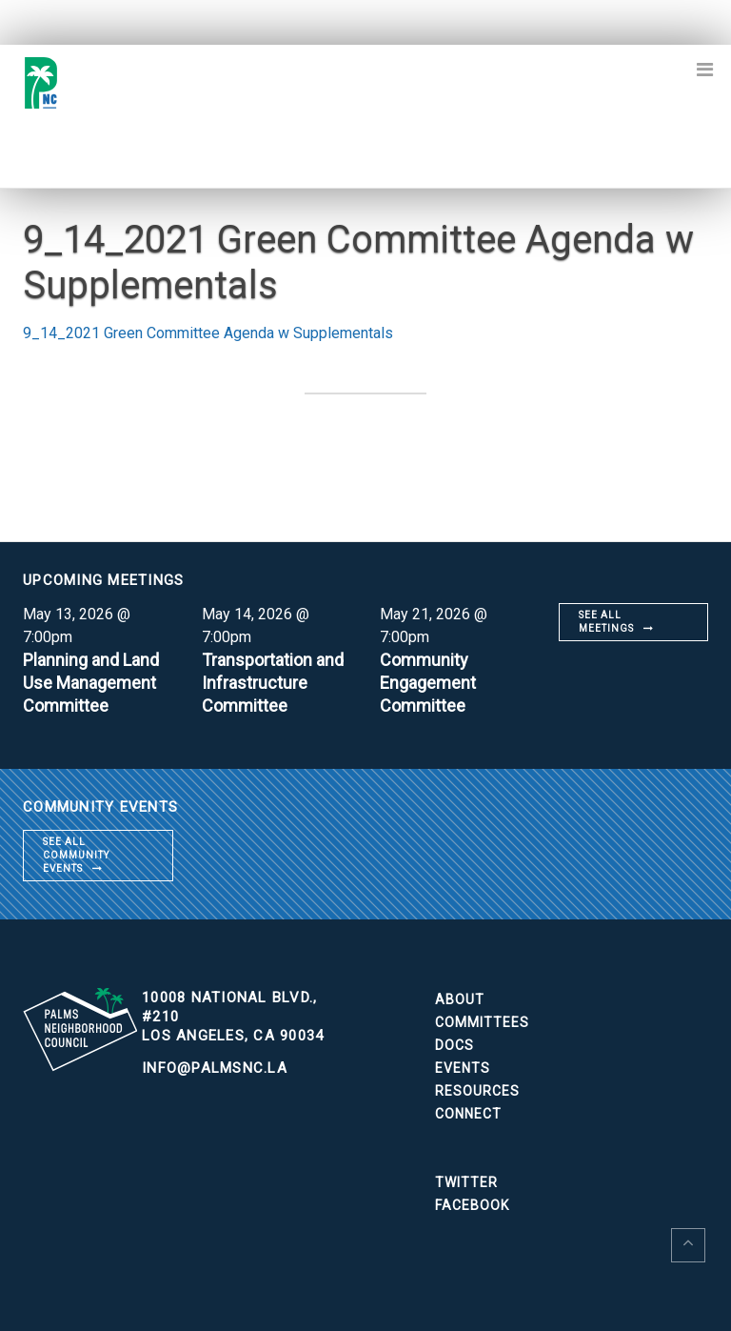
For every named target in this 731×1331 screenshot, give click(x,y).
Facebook (472, 1205)
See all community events (76, 855)
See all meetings (606, 622)
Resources (477, 1091)
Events (462, 1068)
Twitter (466, 1182)
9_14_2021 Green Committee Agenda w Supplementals (208, 333)
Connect (468, 1113)
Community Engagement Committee (428, 683)
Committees (482, 1022)
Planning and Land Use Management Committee (91, 683)
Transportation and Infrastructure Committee (273, 683)
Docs (454, 1045)
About (459, 999)
